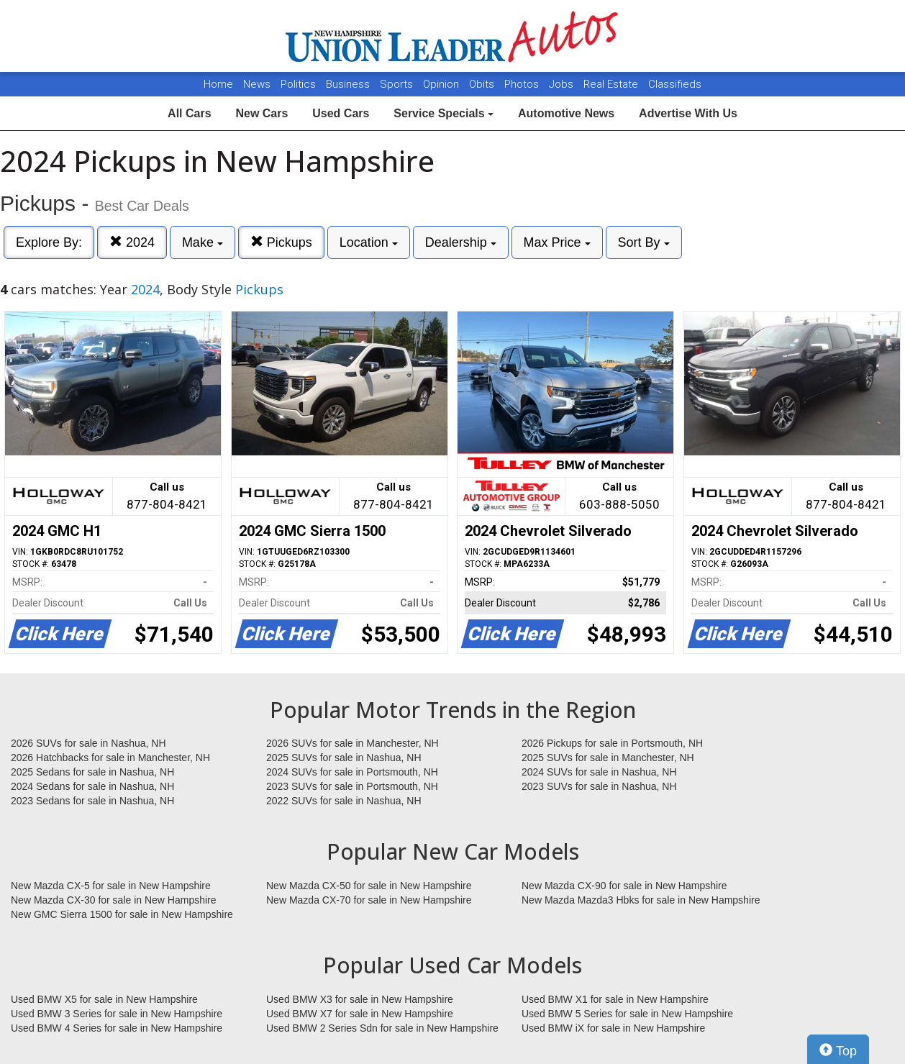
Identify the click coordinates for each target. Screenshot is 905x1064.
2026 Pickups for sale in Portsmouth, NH (612, 743)
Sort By (644, 242)
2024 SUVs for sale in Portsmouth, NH (352, 772)
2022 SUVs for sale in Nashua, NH (344, 800)
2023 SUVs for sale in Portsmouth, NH (352, 786)
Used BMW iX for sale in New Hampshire (613, 1028)
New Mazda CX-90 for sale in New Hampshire (624, 885)
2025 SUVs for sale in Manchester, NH (608, 757)
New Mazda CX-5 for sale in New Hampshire (111, 885)
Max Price (557, 242)
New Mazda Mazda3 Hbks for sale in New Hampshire (641, 900)
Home (218, 84)
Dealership (460, 242)
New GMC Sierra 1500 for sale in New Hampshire (122, 914)
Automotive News (566, 113)
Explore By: (49, 242)
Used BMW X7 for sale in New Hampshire (359, 1013)
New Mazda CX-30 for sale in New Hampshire (114, 900)
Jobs (562, 84)
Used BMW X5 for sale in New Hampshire (104, 999)
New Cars (261, 113)
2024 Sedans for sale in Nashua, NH (92, 786)
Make (202, 242)
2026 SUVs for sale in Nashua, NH (88, 743)
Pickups (281, 242)
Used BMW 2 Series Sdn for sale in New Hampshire (382, 1028)
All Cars (189, 113)
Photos (523, 84)
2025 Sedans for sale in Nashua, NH (92, 772)
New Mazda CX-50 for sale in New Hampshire (369, 885)
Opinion (442, 84)
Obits (483, 84)
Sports (398, 84)
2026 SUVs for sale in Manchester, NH (352, 743)
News (256, 84)
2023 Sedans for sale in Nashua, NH (92, 800)
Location (369, 242)
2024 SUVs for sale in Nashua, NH (599, 772)
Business (349, 84)
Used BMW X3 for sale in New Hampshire (359, 999)
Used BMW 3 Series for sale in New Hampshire (116, 1013)
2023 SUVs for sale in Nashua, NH (599, 786)
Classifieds (674, 84)
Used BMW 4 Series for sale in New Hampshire (116, 1028)
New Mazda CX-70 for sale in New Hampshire (369, 900)
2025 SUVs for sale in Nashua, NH (344, 757)
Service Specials (444, 113)
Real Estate (612, 84)
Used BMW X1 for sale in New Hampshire (615, 999)
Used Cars (340, 113)
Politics (298, 84)
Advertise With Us (688, 113)
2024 (132, 242)
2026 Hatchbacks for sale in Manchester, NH (110, 757)
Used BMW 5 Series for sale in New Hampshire (627, 1013)
